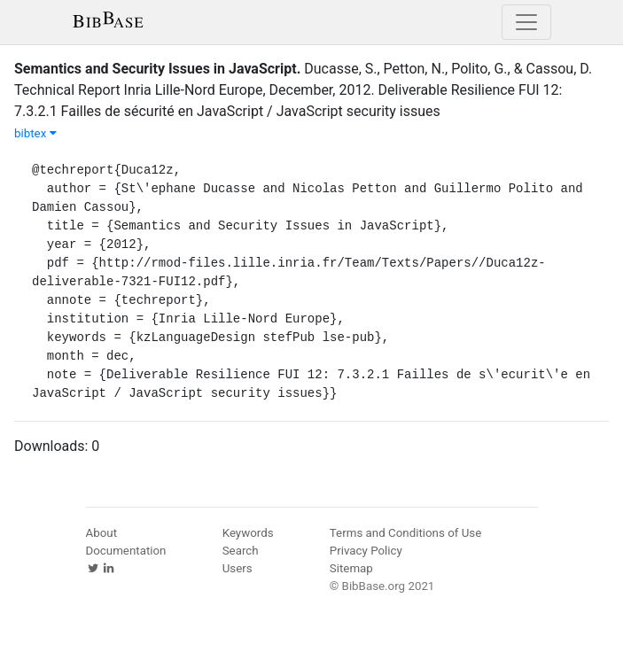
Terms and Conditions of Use (405, 533)
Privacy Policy (366, 550)
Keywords (248, 533)
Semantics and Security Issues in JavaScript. (157, 68)
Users (237, 568)
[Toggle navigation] (526, 22)
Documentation (126, 550)
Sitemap (351, 568)
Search (240, 550)
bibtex (35, 133)
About (102, 533)
